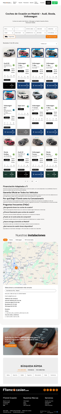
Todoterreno (53, 375)
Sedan (45, 375)
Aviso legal (5, 410)
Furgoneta (29, 375)
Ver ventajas (12, 86)
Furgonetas (9, 36)
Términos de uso (7, 412)
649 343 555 (54, 3)
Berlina (8, 375)
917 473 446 (14, 304)
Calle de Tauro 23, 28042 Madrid (18, 293)
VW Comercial (26, 405)
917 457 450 (16, 302)
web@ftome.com (12, 296)
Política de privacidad (15, 410)
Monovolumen (38, 375)
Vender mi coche (49, 401)
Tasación (20, 2)
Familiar (22, 375)
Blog (4, 405)
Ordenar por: (49, 43)
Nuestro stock (15, 3)
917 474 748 (18, 300)
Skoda (24, 403)
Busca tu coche (51, 36)
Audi (24, 402)
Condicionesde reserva (18, 412)
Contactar (42, 2)
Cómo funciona (36, 3)
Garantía (31, 2)
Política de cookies (26, 410)
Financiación (26, 2)
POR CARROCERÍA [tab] (22, 369)
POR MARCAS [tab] (31, 370)
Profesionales (6, 402)
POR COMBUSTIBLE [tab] (40, 370)
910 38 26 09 (48, 3)
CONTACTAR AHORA (11, 345)
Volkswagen (26, 401)
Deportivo (15, 375)
